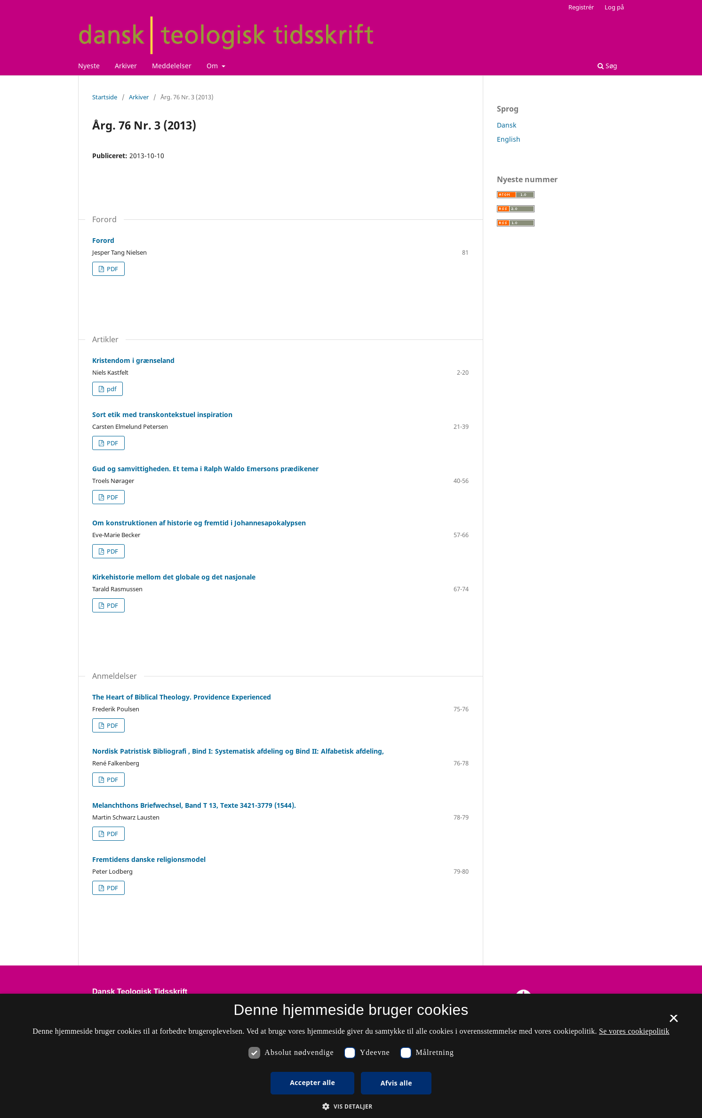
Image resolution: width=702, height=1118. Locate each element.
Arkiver (126, 65)
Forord (103, 240)
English (508, 139)
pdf (110, 389)
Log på (614, 7)
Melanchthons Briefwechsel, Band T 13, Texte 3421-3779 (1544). (194, 805)
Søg (607, 65)
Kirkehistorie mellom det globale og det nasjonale (173, 576)
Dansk (506, 125)
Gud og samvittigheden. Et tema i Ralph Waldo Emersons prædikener (205, 468)
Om (213, 65)
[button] (350, 1106)
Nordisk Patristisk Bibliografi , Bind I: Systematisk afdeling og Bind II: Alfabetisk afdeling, (238, 751)
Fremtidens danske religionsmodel (149, 859)
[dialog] (351, 1056)
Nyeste (89, 65)
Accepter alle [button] (312, 1082)
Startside (104, 97)
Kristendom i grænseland (133, 360)
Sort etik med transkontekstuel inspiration (162, 414)
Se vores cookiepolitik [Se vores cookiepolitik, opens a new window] (634, 1031)
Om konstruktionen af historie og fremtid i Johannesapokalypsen (199, 522)
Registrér (581, 7)
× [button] (673, 1021)
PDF (111, 269)
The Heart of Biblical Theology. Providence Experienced (181, 696)
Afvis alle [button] (396, 1082)
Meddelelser (171, 65)
